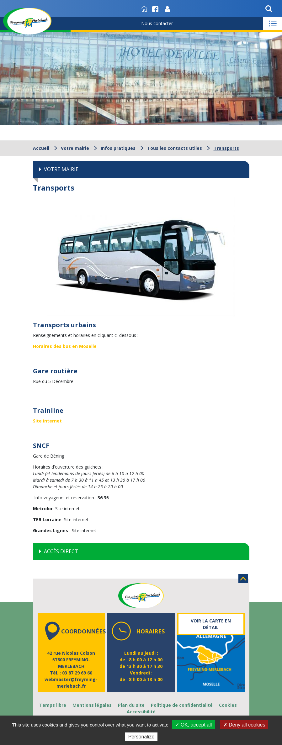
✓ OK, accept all (193, 724)
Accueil (41, 148)
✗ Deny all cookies (244, 724)
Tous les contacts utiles (174, 148)
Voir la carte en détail (211, 624)
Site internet (47, 421)
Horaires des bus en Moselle (65, 346)
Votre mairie (75, 148)
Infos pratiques (118, 148)
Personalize (141, 736)
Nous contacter (157, 23)
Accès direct (61, 551)
